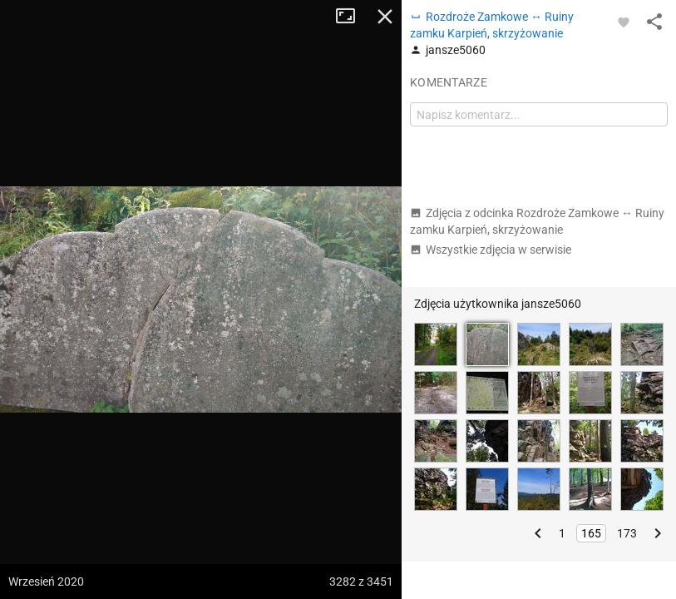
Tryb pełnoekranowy (351, 16)
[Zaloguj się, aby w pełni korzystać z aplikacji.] (623, 21)
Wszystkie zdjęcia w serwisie (490, 249)
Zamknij (385, 16)
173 (627, 533)
